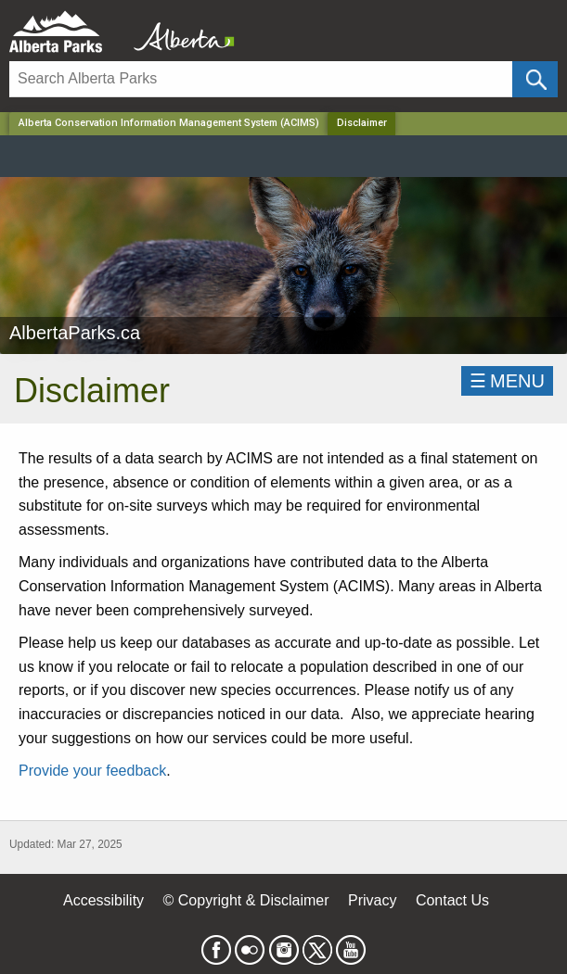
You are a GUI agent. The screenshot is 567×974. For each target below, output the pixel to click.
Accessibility (103, 900)
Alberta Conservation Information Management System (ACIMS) (169, 123)
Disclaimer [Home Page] (362, 123)
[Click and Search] (535, 79)
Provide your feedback (92, 770)
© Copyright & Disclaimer (246, 900)
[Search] (260, 79)
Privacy (372, 900)
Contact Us (452, 900)
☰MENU (507, 381)
